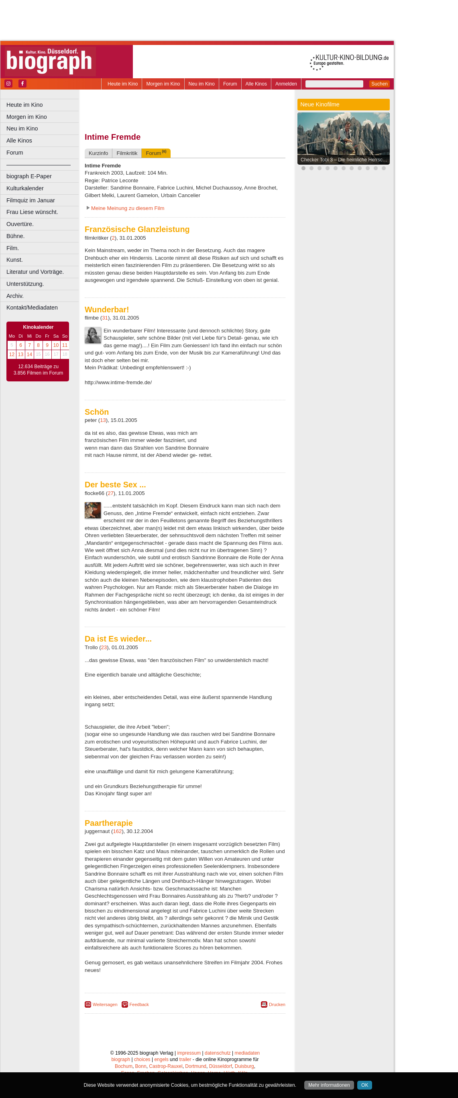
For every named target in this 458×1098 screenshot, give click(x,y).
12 (11, 354)
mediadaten (247, 1053)
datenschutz (218, 1053)
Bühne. (15, 236)
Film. (12, 248)
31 (105, 318)
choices (142, 1059)
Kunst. (14, 260)
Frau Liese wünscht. (32, 212)
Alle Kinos (256, 84)
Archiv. (15, 296)
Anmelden (286, 84)
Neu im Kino (202, 84)
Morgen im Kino (163, 84)
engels (161, 1059)
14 (29, 354)
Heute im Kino (123, 84)
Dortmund (195, 1066)
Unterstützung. (25, 284)
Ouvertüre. (20, 224)
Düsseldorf (220, 1066)
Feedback (139, 1004)
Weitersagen (105, 1004)
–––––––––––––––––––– (38, 164)
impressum (189, 1053)
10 (56, 345)
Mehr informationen (329, 1085)
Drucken (277, 1004)
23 (104, 647)
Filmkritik (126, 153)
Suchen (379, 84)
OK (364, 1085)
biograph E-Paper (29, 176)
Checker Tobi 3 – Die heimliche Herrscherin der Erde (346, 160)
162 (117, 831)
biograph (120, 1059)
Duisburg (244, 1066)
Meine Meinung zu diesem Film (128, 208)
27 (111, 493)
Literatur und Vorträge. (35, 272)
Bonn (141, 1066)
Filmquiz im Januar (30, 200)
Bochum (123, 1066)
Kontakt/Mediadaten (32, 307)
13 (20, 354)
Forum (230, 84)
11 (64, 345)
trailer (185, 1059)
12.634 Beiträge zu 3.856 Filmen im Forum (38, 370)
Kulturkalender (25, 188)
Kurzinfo (98, 153)
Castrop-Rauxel (165, 1066)
